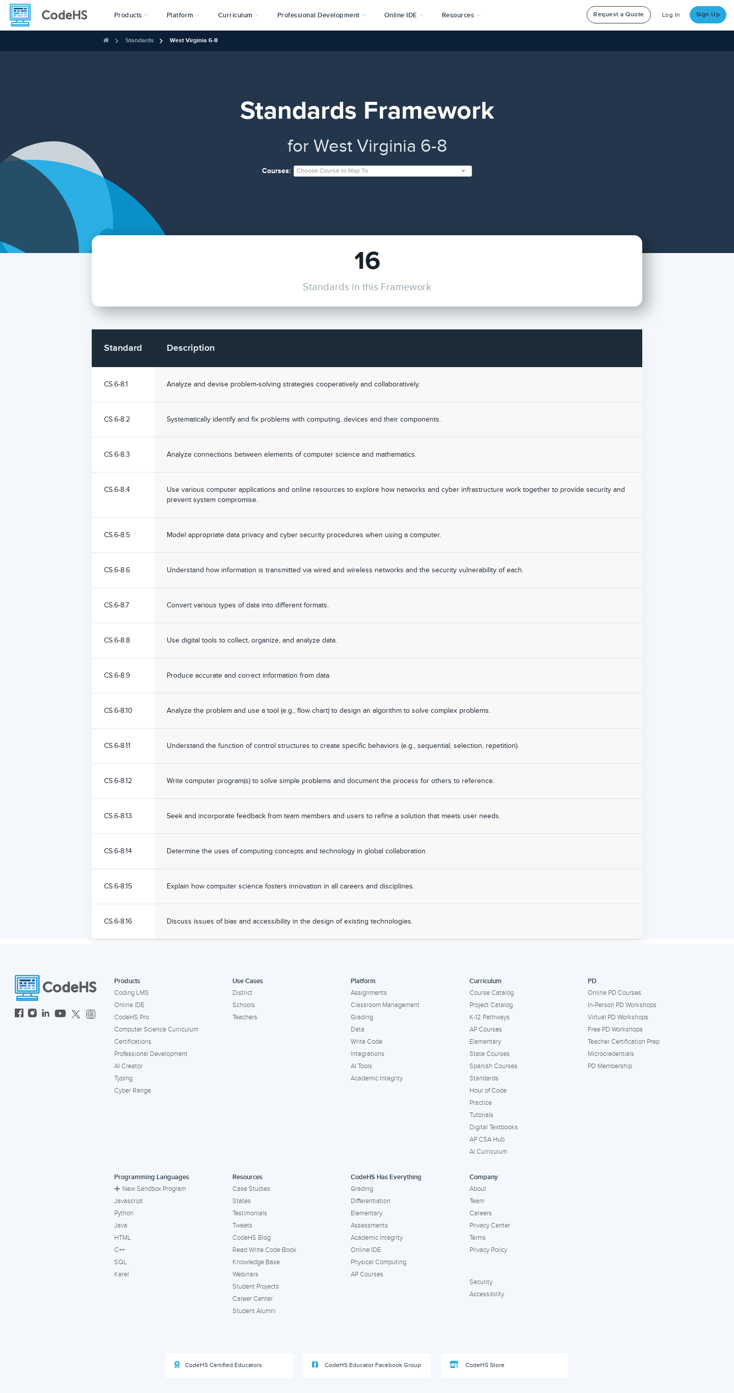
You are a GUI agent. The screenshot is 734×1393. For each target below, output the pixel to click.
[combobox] (383, 171)
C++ (119, 1250)
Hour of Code (488, 1090)
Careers (480, 1213)
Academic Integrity (377, 1078)
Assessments (369, 1225)
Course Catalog (491, 993)
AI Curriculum (488, 1152)
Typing (123, 1078)
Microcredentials (611, 1054)
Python (124, 1213)
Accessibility (486, 1294)
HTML (122, 1238)
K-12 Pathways (489, 1017)
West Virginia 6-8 (194, 40)
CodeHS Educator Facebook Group (366, 1365)
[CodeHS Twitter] (76, 1014)
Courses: (276, 170)
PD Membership (610, 1066)
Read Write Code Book (264, 1250)
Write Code (366, 1042)
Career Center (252, 1299)
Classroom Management (385, 1005)
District (242, 993)
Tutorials (481, 1115)
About (477, 1189)
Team (476, 1201)
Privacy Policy (488, 1250)
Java (120, 1225)
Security (480, 1282)
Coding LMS (131, 993)
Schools (243, 1005)
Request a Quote (618, 14)
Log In (671, 15)
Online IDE (129, 1005)
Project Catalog (491, 1005)
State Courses (489, 1054)
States (241, 1201)
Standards (139, 40)
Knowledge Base (256, 1262)
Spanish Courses (493, 1066)
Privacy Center (489, 1225)
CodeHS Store (477, 1365)
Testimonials (249, 1213)
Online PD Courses (614, 993)
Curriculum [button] (238, 15)
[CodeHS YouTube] (60, 1014)
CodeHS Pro (131, 1017)
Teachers (244, 1017)
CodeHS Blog (251, 1238)
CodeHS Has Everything (386, 1177)
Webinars (245, 1274)
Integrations (367, 1054)
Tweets (242, 1225)
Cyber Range (132, 1090)
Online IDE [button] (404, 15)
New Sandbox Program (150, 1189)
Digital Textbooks (493, 1127)
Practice (480, 1103)
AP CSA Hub (487, 1139)
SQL (120, 1262)
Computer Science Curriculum (156, 1029)
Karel (121, 1274)
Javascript (128, 1201)
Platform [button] (183, 15)
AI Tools (361, 1066)
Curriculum (485, 981)
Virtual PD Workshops (618, 1017)
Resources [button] (461, 15)
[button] (131, 15)
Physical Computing (378, 1262)
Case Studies (251, 1189)
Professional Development (151, 1054)
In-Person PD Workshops (622, 1005)
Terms (477, 1238)
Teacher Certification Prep (624, 1042)
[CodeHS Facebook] (19, 1014)
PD (592, 981)
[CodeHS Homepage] (52, 15)
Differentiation (370, 1201)
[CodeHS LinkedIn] (45, 1014)
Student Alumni (254, 1311)
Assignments (369, 993)
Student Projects (255, 1287)
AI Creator (128, 1066)
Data (357, 1029)
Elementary (485, 1042)
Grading (362, 1017)
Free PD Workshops (615, 1029)
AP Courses (485, 1029)
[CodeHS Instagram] (32, 1014)
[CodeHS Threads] (91, 1014)
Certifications (132, 1042)
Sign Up (708, 14)
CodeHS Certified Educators (218, 1365)
